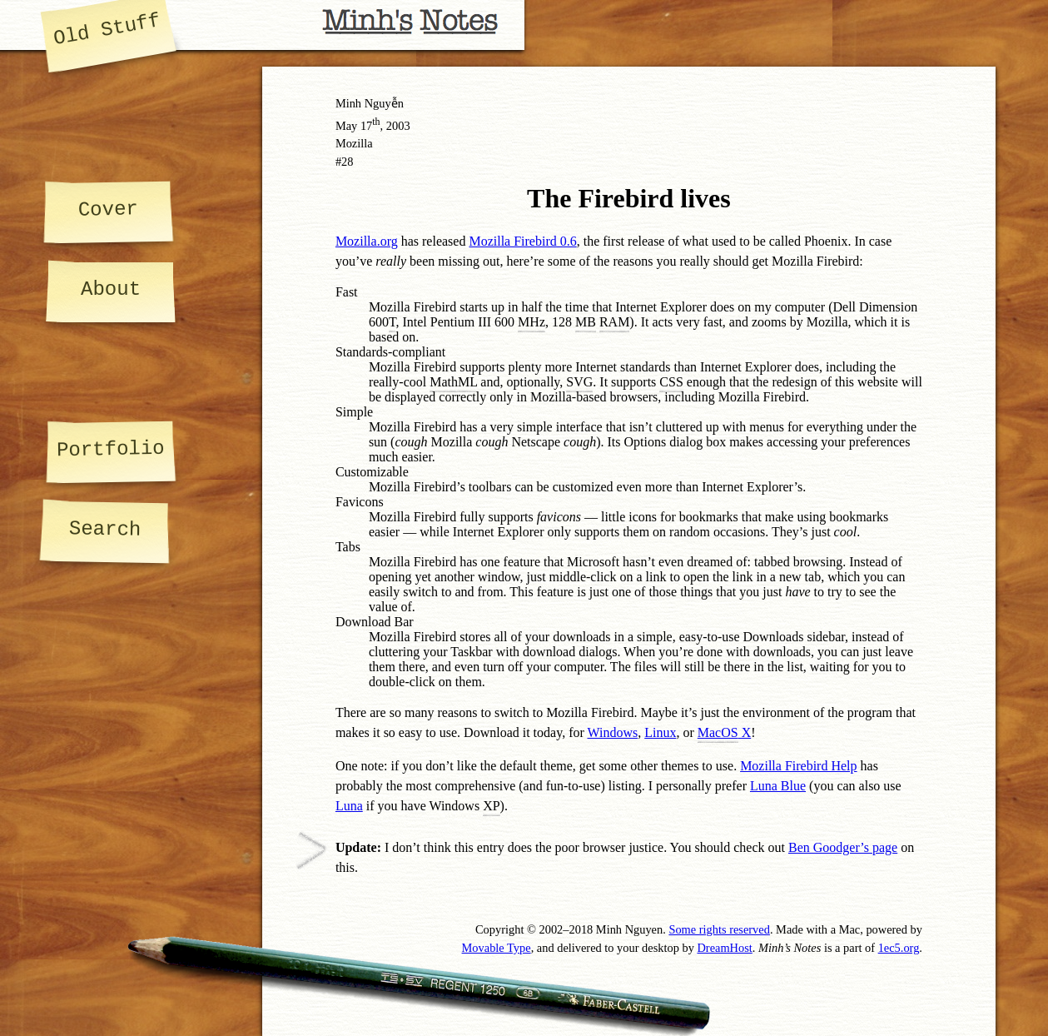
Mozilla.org (366, 241)
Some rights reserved (719, 929)
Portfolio (111, 449)
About (111, 289)
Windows (613, 732)
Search (105, 529)
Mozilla (354, 143)
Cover (107, 209)
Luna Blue (778, 786)
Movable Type (496, 947)
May (346, 125)
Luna (349, 806)
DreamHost (724, 947)
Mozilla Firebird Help (798, 766)
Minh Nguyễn (369, 103)
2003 (398, 125)
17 (370, 125)
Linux (660, 732)
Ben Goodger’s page (842, 847)
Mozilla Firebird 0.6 (522, 241)
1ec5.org (899, 947)
